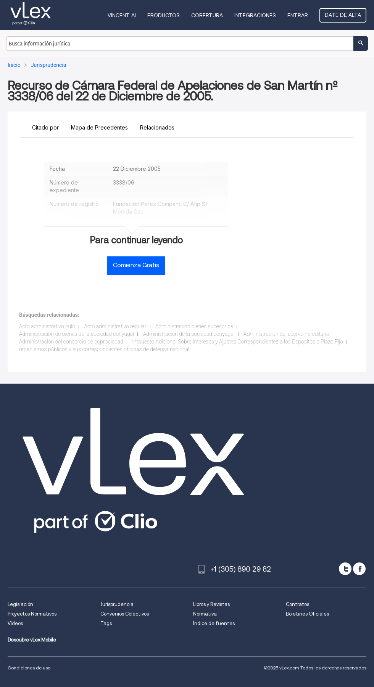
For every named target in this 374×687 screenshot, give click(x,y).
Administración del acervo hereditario (286, 334)
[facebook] (359, 568)
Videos (15, 623)
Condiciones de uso (29, 667)
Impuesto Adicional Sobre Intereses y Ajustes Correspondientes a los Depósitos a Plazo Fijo (237, 342)
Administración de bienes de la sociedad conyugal (76, 334)
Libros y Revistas (211, 604)
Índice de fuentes (214, 623)
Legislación (20, 604)
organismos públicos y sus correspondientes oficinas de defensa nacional (104, 349)
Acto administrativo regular (115, 326)
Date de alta (343, 15)
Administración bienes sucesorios (194, 326)
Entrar (297, 15)
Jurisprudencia (117, 604)
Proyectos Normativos (32, 614)
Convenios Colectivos (124, 614)
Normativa (205, 614)
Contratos (297, 604)
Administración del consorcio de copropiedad (71, 342)
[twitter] (345, 568)
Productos (163, 15)
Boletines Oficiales (307, 614)
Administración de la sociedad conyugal (189, 334)
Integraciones (255, 15)
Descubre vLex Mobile (32, 640)
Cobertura (207, 15)
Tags (106, 623)
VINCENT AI (122, 15)
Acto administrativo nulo (47, 326)
